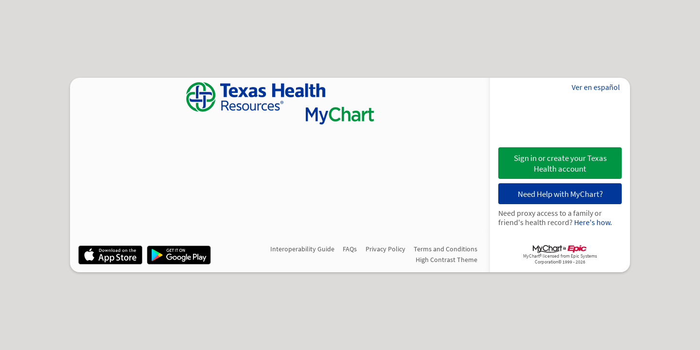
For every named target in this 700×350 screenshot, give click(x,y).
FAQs (350, 249)
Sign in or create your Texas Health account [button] (560, 163)
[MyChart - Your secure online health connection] (280, 103)
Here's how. (593, 222)
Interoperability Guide (302, 249)
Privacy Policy (385, 249)
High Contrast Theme (446, 259)
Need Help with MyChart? (560, 194)
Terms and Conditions (445, 249)
